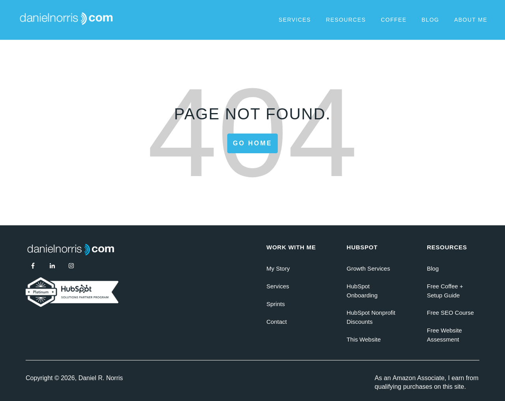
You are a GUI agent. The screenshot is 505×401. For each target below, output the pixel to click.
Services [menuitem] (277, 286)
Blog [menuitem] (433, 268)
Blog (431, 20)
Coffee (393, 20)
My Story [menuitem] (278, 268)
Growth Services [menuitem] (368, 268)
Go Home (252, 143)
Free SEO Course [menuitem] (450, 312)
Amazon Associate (419, 378)
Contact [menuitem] (276, 321)
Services (295, 20)
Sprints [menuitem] (275, 304)
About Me (470, 20)
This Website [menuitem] (364, 339)
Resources (346, 20)
